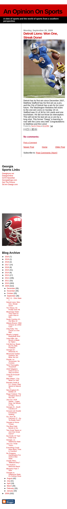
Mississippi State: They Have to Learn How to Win (12, 314)
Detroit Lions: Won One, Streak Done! (13, 304)
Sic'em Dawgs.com (10, 184)
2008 (7, 493)
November (11, 291)
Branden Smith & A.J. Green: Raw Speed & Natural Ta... (13, 385)
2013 (7, 275)
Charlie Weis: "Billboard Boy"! (13, 461)
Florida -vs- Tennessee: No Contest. (13, 361)
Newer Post (28, 147)
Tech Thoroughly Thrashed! (12, 366)
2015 (7, 270)
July (8, 481)
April (9, 483)
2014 (7, 272)
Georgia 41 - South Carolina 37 (13, 408)
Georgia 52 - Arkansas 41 (12, 350)
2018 (7, 262)
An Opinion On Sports (32, 11)
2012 (7, 278)
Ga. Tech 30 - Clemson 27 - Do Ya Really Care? (13, 418)
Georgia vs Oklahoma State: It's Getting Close (13, 474)
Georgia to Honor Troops (12, 423)
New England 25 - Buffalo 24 (13, 391)
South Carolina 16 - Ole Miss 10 (13, 320)
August (10, 478)
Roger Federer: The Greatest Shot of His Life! (13, 395)
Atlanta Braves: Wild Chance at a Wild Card (13, 324)
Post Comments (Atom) (46, 153)
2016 (7, 267)
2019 (7, 259)
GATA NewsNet (8, 178)
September (11, 296)
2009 (7, 286)
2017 (7, 265)
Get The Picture (8, 182)
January (10, 491)
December (11, 288)
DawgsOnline (7, 176)
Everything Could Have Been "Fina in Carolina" (13, 449)
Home (44, 147)
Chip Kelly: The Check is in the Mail (13, 330)
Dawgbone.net (8, 173)
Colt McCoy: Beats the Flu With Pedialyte (13, 345)
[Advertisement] (11, 199)
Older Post (60, 147)
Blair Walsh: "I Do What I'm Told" (12, 379)
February (10, 488)
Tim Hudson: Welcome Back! (13, 465)
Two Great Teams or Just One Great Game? (13, 432)
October (10, 293)
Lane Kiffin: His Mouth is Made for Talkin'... (13, 340)
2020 (7, 257)
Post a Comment (30, 143)
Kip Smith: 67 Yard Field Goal (13, 437)
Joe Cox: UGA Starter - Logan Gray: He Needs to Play (13, 402)
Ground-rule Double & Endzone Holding (13, 412)
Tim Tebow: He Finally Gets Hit (13, 308)
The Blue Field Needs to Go (12, 427)
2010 (7, 283)
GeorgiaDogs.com (9, 180)
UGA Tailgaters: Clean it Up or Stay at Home (12, 370)
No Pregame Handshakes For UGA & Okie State (13, 455)
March (9, 486)
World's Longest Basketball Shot (13, 335)
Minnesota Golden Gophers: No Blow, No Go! (13, 355)
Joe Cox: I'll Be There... (12, 444)
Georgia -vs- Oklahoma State (13, 440)
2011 (7, 280)
